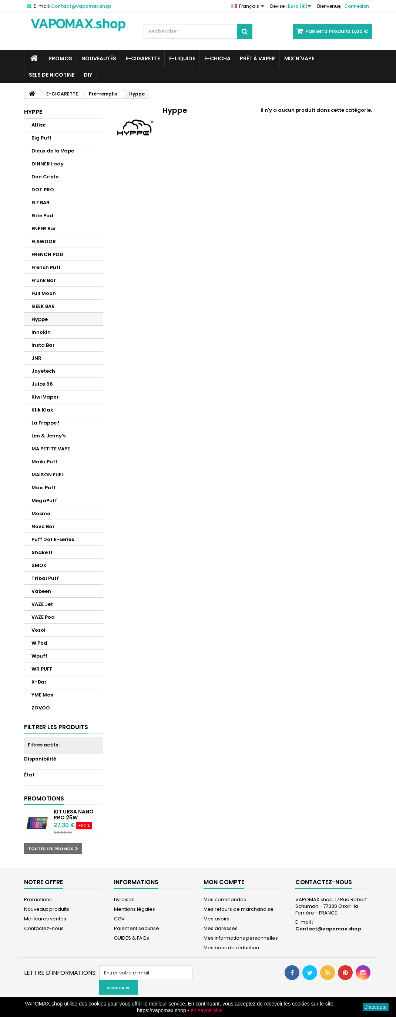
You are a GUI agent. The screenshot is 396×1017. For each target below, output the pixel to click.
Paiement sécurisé (136, 928)
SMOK (39, 565)
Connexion (356, 6)
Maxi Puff (43, 487)
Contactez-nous (44, 928)
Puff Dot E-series (52, 539)
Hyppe (39, 319)
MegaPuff (44, 500)
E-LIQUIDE (182, 58)
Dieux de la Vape (52, 150)
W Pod (39, 643)
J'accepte (376, 1007)
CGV (119, 918)
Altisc (38, 124)
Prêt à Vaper (257, 58)
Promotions (44, 798)
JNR (36, 358)
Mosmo (40, 513)
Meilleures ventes (45, 918)
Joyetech (43, 371)
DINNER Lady (47, 163)
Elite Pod (42, 215)
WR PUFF (41, 668)
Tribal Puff (45, 578)
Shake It (42, 552)
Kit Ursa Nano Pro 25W (74, 814)
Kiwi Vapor (45, 396)
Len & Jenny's (48, 435)
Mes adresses (221, 928)
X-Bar (39, 681)
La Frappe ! (45, 422)
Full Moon (43, 293)
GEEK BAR (43, 306)
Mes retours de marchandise (238, 909)
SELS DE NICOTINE (51, 74)
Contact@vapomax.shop (328, 928)
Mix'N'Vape (299, 58)
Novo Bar (43, 526)
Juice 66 (42, 383)
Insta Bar (43, 345)
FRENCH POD (47, 254)
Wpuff (39, 655)
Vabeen (41, 591)
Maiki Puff (44, 461)
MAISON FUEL (47, 474)
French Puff (46, 267)
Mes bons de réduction (231, 947)
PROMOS (60, 58)
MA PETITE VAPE (50, 448)
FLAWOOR (43, 241)
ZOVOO (40, 707)
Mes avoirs (216, 918)
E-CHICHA (217, 58)
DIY (88, 74)
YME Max (42, 694)
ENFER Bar (43, 228)
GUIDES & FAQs (131, 938)
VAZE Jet (42, 604)
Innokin (41, 332)
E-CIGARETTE (142, 58)
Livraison (124, 899)
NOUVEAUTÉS (98, 58)
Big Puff (41, 137)
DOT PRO (42, 189)
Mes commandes (225, 899)
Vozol (38, 630)
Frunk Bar (43, 280)
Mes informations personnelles (241, 938)
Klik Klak (42, 409)
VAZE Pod (43, 617)
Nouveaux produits (46, 909)
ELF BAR (40, 202)
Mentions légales (134, 909)
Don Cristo (45, 176)
